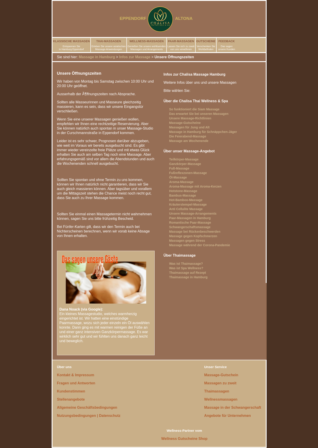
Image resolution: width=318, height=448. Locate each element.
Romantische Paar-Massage (190, 222)
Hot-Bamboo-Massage (186, 200)
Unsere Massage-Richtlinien (190, 118)
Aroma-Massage (181, 182)
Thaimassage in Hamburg (188, 277)
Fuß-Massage (179, 168)
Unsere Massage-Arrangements (193, 213)
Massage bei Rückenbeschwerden (194, 231)
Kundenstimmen (71, 391)
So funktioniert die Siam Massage (194, 109)
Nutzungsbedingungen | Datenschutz (89, 416)
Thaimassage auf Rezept (187, 272)
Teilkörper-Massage (184, 159)
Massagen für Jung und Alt (189, 127)
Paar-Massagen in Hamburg (190, 218)
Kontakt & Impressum (75, 375)
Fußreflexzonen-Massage (188, 173)
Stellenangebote (71, 399)
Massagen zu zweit (220, 383)
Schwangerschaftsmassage (190, 227)
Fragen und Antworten (76, 383)
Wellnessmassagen (220, 399)
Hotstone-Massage (183, 191)
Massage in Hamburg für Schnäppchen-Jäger (203, 132)
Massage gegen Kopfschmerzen (193, 236)
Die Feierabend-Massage (187, 136)
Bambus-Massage (182, 195)
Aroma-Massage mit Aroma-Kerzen (195, 186)
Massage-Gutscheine (185, 123)
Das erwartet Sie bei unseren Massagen (199, 114)
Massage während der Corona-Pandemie (199, 245)
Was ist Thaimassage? (186, 263)
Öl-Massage (178, 177)
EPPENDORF (133, 18)
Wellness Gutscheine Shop (184, 439)
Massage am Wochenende (188, 141)
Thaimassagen (216, 391)
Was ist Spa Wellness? (186, 268)
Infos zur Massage (135, 57)
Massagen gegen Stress (187, 240)
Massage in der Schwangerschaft (232, 407)
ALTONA (186, 18)
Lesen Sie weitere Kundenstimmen (89, 349)
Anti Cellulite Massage (186, 209)
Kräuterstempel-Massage (188, 204)
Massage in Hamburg (97, 57)
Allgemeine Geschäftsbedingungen (87, 407)
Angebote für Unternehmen (227, 416)
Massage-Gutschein (221, 375)
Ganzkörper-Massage (185, 164)
